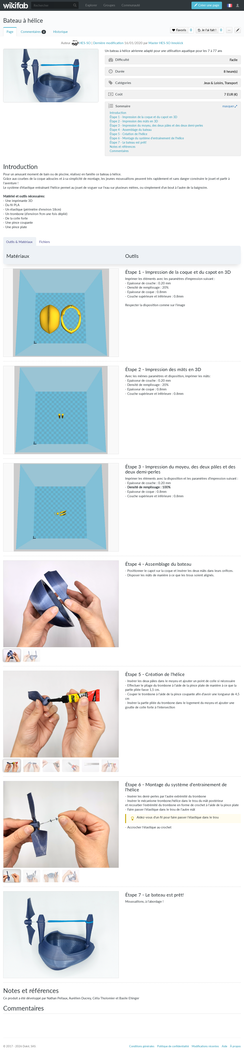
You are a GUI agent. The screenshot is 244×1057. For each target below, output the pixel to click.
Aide (224, 1046)
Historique (60, 32)
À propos (235, 1046)
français (229, 5)
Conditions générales (141, 1046)
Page (10, 32)
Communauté (131, 5)
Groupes (109, 5)
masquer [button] (228, 106)
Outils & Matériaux (19, 242)
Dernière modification (108, 43)
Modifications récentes (205, 1046)
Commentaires (31, 32)
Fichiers (44, 242)
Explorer (91, 5)
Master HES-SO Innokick (165, 43)
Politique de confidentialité (173, 1046)
